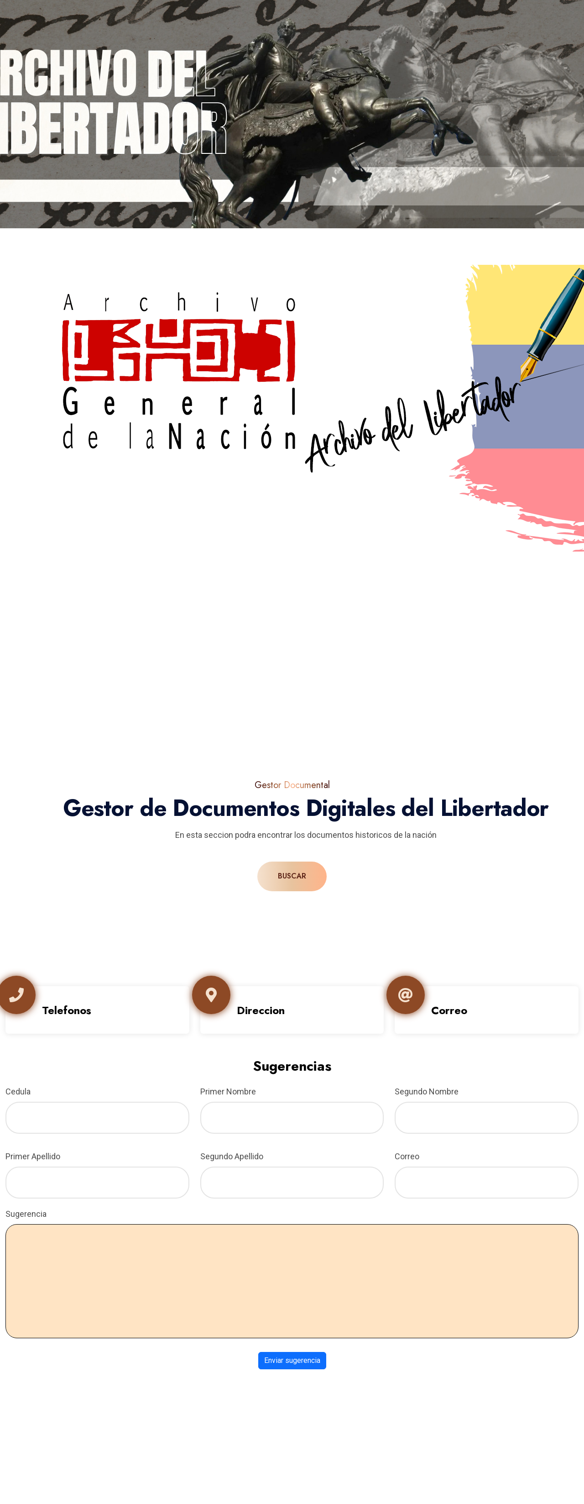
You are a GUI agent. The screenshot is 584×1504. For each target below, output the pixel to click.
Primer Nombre (228, 1091)
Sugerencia (26, 1214)
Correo (407, 1156)
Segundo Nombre (427, 1091)
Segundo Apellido (231, 1156)
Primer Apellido (32, 1156)
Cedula (18, 1091)
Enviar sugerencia (292, 1360)
